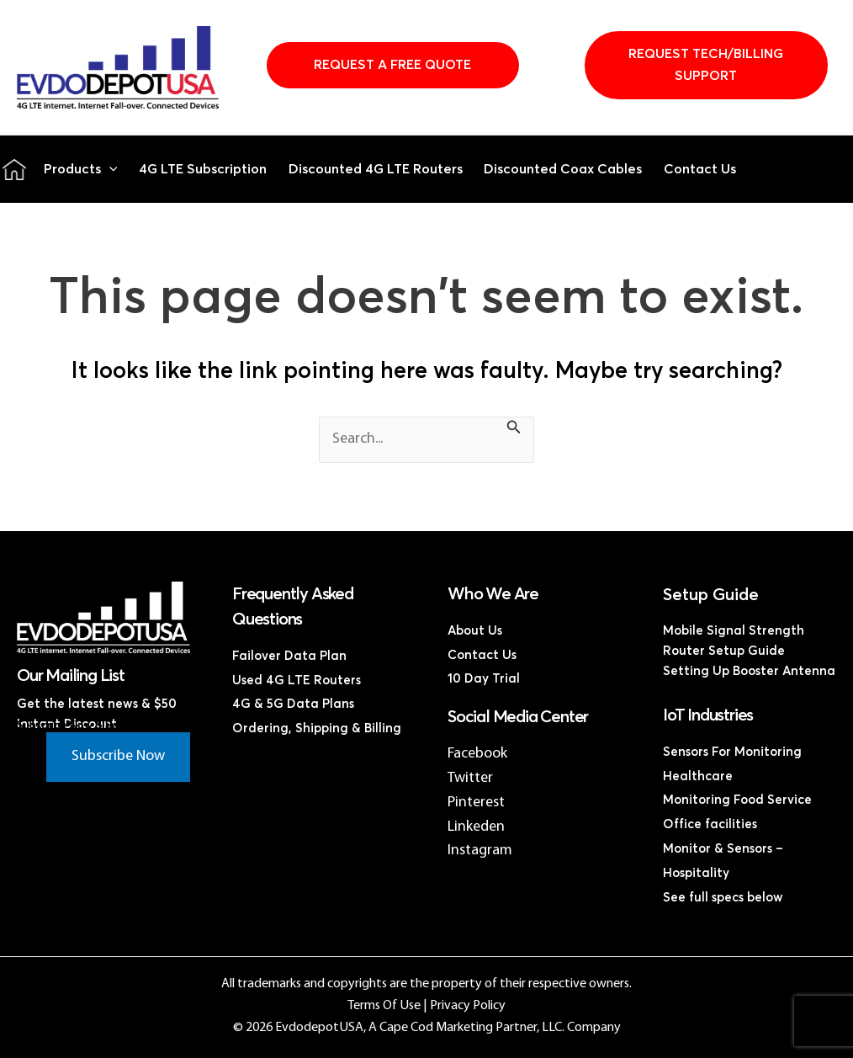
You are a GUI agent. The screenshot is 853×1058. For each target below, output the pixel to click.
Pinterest (476, 803)
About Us (475, 631)
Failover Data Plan (289, 656)
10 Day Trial (484, 679)
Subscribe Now (118, 756)
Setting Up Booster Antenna (749, 671)
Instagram (480, 851)
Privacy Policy (468, 1006)
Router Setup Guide (724, 651)
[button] (109, 169)
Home (14, 169)
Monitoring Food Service (737, 800)
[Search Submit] (514, 430)
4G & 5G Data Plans (293, 704)
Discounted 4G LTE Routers (376, 169)
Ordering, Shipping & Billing (316, 728)
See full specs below (723, 897)
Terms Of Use (384, 1006)
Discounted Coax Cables (563, 169)
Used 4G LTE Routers (296, 680)
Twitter (470, 778)
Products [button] (81, 169)
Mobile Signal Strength (733, 631)
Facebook (477, 754)
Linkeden (476, 827)
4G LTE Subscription (203, 169)
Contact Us (700, 169)
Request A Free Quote (392, 65)
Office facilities (710, 824)
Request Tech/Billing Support (705, 64)
